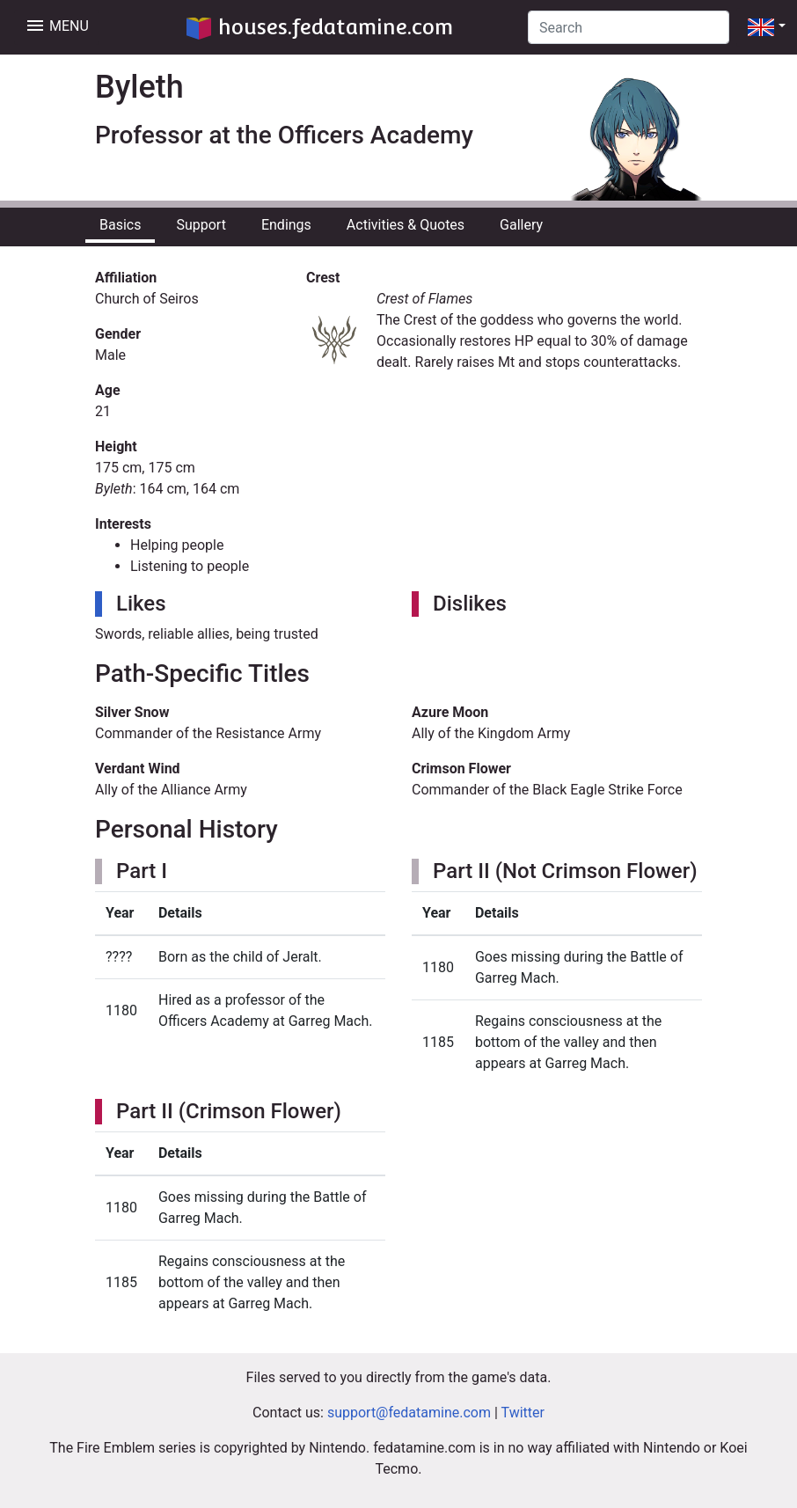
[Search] (628, 27)
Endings (286, 224)
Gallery (521, 224)
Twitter (523, 1412)
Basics (120, 224)
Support (200, 224)
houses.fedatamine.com (319, 27)
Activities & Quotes (405, 224)
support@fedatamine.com (409, 1412)
